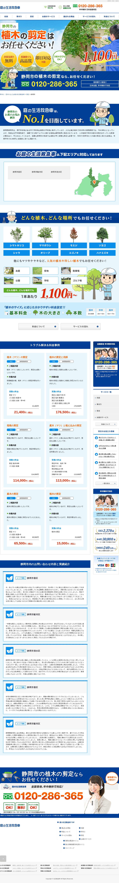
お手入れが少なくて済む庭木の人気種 (107, 447)
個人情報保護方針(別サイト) (74, 844)
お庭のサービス (48, 16)
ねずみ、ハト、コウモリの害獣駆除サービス (65, 871)
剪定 (32, 16)
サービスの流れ (89, 16)
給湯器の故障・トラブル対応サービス (104, 865)
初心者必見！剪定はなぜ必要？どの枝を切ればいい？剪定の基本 (107, 475)
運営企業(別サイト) (71, 841)
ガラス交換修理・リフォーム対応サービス (24, 871)
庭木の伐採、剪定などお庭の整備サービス (64, 865)
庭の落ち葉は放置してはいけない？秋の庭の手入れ (107, 455)
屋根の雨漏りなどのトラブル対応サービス (105, 868)
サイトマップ (69, 848)
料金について (109, 16)
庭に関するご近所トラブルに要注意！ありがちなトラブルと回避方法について (107, 465)
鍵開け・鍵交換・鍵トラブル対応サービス (24, 865)
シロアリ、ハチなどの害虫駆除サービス (63, 868)
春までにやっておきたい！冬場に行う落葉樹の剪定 (107, 439)
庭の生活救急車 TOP (67, 822)
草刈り (19, 16)
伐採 (6, 16)
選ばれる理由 (68, 16)
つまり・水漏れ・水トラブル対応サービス (24, 868)
